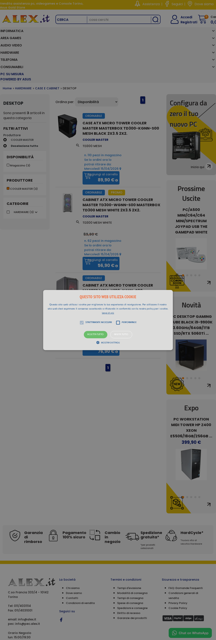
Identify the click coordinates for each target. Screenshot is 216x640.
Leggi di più (108, 313)
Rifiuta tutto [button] (121, 334)
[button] (108, 320)
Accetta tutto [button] (95, 334)
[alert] (108, 320)
